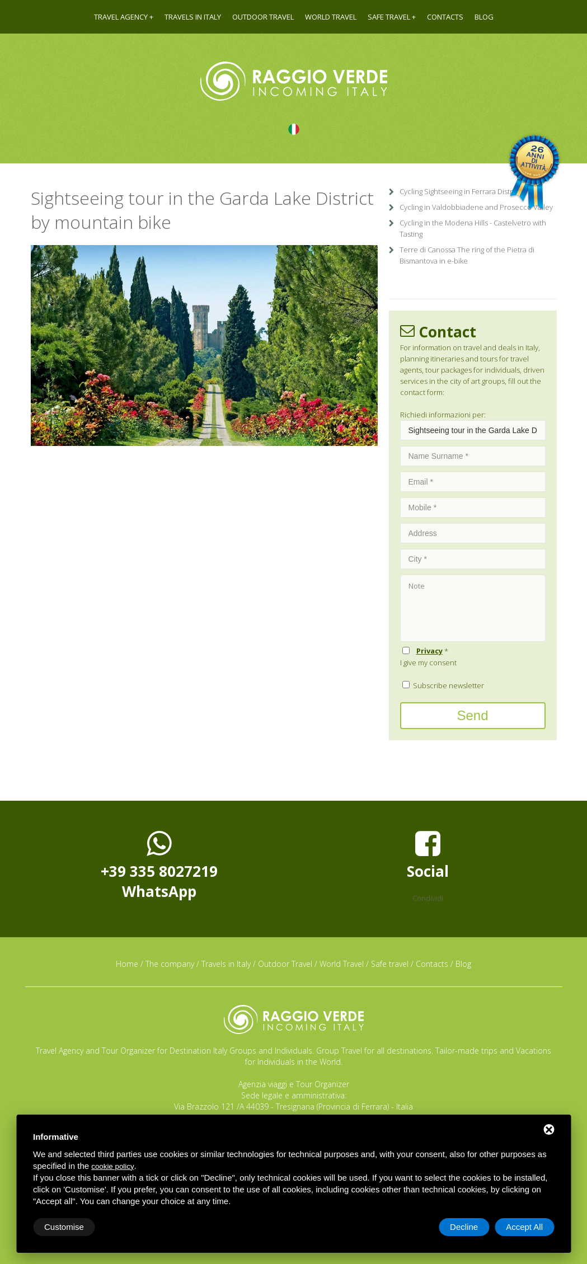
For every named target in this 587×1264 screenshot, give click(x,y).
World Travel (330, 17)
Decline (464, 1227)
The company (169, 963)
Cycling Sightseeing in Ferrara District (460, 191)
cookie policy (112, 1166)
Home (127, 963)
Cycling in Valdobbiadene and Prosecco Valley (476, 207)
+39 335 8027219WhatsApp (159, 865)
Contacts (445, 17)
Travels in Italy (193, 17)
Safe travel (389, 17)
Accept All (524, 1227)
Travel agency (121, 17)
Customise (64, 1227)
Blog (484, 17)
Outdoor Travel (263, 17)
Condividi (427, 898)
